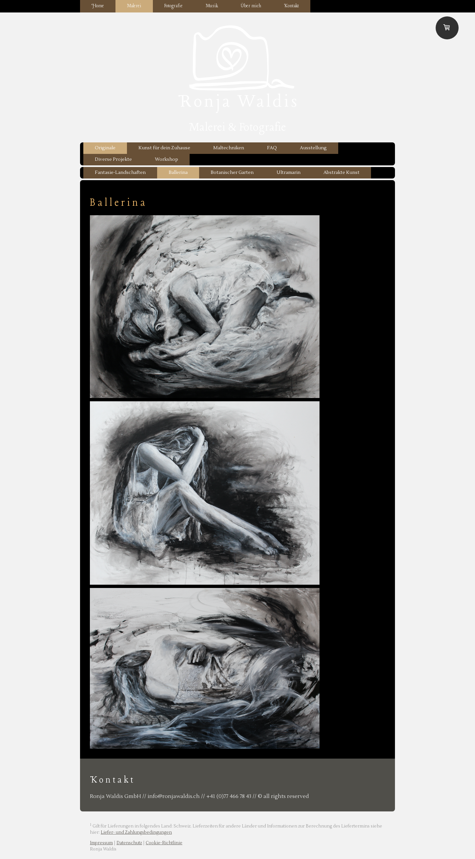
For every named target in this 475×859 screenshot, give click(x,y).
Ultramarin (288, 173)
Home (98, 6)
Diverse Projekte (113, 159)
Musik (212, 6)
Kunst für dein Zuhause (164, 148)
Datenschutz (129, 843)
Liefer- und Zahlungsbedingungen (136, 832)
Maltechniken (228, 148)
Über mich (251, 6)
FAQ (272, 148)
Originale (105, 148)
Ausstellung (313, 148)
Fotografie (173, 6)
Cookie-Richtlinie (164, 843)
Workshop (166, 159)
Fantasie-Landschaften (120, 173)
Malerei (134, 6)
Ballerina (178, 173)
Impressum (101, 843)
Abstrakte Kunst (341, 173)
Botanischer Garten (232, 173)
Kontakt (291, 6)
